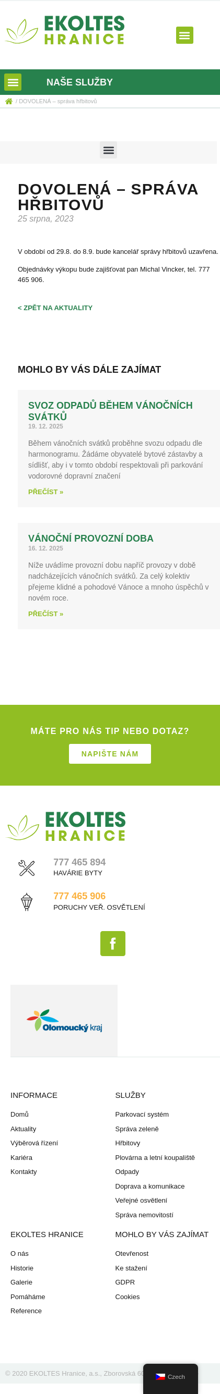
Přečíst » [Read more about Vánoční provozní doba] (45, 614)
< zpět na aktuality (55, 308)
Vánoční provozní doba (91, 538)
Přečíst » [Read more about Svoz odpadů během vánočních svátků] (45, 492)
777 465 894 (79, 862)
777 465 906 (79, 896)
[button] (184, 35)
